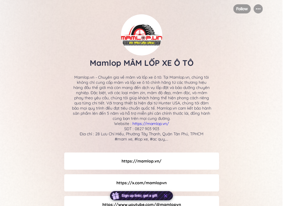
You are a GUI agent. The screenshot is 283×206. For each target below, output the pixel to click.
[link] (141, 161)
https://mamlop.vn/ (150, 123)
